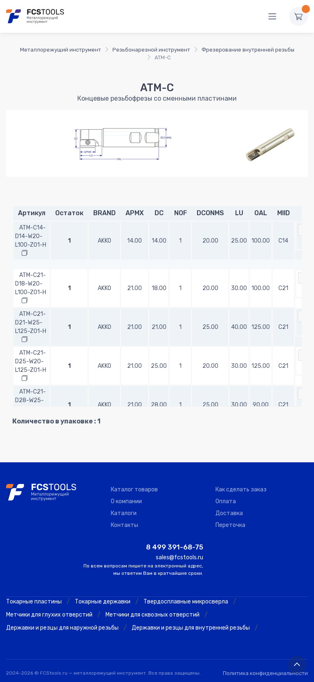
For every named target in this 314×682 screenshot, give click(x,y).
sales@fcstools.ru (179, 557)
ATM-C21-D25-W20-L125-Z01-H (30, 361)
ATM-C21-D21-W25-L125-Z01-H (30, 323)
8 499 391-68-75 (174, 547)
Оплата (225, 501)
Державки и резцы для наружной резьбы (62, 627)
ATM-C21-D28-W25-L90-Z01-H (30, 400)
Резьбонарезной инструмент (151, 50)
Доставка (229, 513)
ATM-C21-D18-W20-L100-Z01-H (30, 284)
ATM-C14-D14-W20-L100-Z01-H (30, 236)
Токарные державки (102, 601)
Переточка (230, 525)
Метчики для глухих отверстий (49, 614)
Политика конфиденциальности (265, 673)
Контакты (124, 525)
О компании (126, 501)
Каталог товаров (134, 489)
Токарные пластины (34, 601)
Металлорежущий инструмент (60, 50)
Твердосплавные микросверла (186, 601)
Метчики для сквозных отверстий (152, 614)
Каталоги (124, 513)
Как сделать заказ (241, 489)
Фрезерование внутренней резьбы (248, 50)
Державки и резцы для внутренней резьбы (191, 627)
